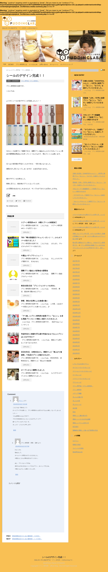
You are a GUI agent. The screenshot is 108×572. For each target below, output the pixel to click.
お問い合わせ (44, 64)
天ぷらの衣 (76, 401)
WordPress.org (77, 452)
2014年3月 (76, 342)
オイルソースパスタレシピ (81, 367)
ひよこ (21, 400)
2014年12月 (77, 309)
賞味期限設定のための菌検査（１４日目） (27, 539)
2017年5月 (76, 265)
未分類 (75, 408)
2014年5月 (76, 335)
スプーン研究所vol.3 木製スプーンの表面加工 (39, 222)
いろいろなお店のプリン (81, 364)
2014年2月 (76, 346)
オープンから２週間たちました (33, 370)
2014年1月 (76, 349)
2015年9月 (76, 276)
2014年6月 (76, 331)
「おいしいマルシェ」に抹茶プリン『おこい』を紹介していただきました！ (93, 146)
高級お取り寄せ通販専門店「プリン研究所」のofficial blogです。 (54, 560)
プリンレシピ (77, 382)
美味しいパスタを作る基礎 (81, 419)
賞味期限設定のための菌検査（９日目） (26, 536)
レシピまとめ (33, 64)
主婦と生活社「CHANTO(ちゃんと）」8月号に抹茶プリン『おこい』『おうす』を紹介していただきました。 (89, 176)
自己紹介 (11, 64)
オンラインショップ (66, 64)
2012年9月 (76, 353)
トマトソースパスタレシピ (81, 378)
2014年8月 (76, 324)
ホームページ (54, 64)
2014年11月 (77, 313)
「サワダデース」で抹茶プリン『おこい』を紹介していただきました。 (93, 132)
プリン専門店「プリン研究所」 (30, 81)
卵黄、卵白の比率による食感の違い (34, 301)
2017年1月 (76, 272)
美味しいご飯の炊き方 (80, 415)
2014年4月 (76, 338)
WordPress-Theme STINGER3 (54, 563)
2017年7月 (76, 261)
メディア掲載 (77, 393)
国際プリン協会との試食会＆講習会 (34, 271)
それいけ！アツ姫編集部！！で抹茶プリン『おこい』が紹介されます (93, 117)
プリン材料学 (77, 390)
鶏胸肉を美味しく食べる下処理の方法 (85, 430)
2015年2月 (76, 301)
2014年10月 (77, 316)
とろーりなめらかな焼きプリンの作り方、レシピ (89, 214)
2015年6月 (76, 287)
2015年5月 (76, 290)
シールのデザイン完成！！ (54, 557)
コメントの (78, 448)
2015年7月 (76, 283)
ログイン (76, 441)
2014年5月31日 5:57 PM (22, 446)
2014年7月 (76, 327)
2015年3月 (76, 298)
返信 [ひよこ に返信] (14, 430)
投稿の (77, 444)
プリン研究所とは (21, 64)
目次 (74, 412)
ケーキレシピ (77, 375)
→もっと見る (77, 159)
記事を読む (26, 232)
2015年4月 (76, 294)
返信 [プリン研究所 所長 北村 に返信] (16, 474)
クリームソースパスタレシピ (82, 371)
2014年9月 (76, 320)
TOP (4, 64)
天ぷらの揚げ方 (78, 397)
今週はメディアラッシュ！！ (32, 255)
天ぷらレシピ (77, 404)
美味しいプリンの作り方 (81, 423)
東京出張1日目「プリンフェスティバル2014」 (38, 286)
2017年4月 (76, 268)
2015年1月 (76, 305)
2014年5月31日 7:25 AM (20, 404)
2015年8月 (76, 279)
